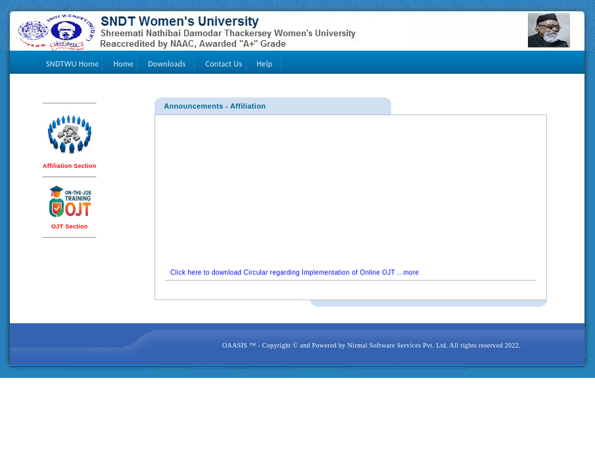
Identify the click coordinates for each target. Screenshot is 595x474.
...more (407, 274)
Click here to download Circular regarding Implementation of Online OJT (282, 274)
